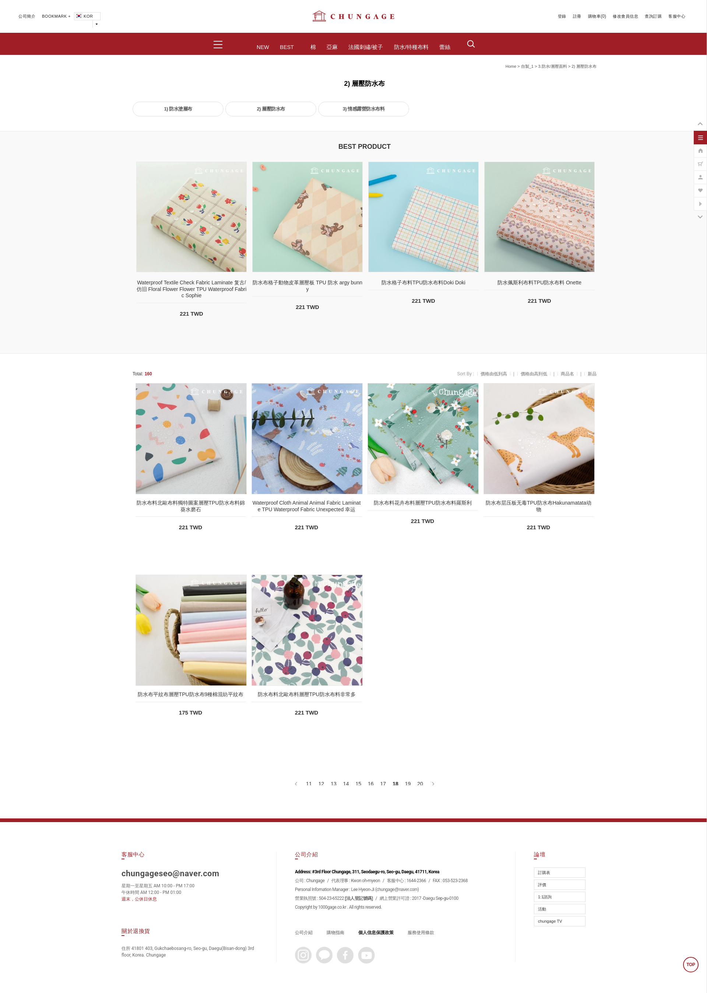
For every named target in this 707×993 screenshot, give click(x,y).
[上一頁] (296, 784)
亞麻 (332, 47)
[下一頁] (432, 784)
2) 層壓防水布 (584, 66)
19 (408, 784)
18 (395, 784)
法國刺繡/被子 (365, 47)
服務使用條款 (421, 932)
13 (334, 784)
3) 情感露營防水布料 (364, 109)
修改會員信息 (625, 16)
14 (346, 784)
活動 (542, 909)
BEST (287, 47)
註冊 (577, 16)
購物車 (594, 16)
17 (383, 784)
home (511, 66)
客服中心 (676, 16)
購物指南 (335, 932)
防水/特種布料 (411, 47)
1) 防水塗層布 (178, 109)
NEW (263, 47)
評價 (542, 885)
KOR (83, 16)
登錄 (562, 16)
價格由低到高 (494, 373)
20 (420, 784)
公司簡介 (26, 16)
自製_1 (527, 66)
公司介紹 (304, 932)
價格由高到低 (534, 373)
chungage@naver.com (397, 889)
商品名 (567, 373)
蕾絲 (444, 47)
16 (371, 784)
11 (309, 784)
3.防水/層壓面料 (552, 66)
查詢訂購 (653, 16)
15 (358, 784)
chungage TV (550, 921)
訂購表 (544, 872)
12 (321, 784)
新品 (592, 373)
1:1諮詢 (545, 897)
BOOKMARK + (56, 16)
